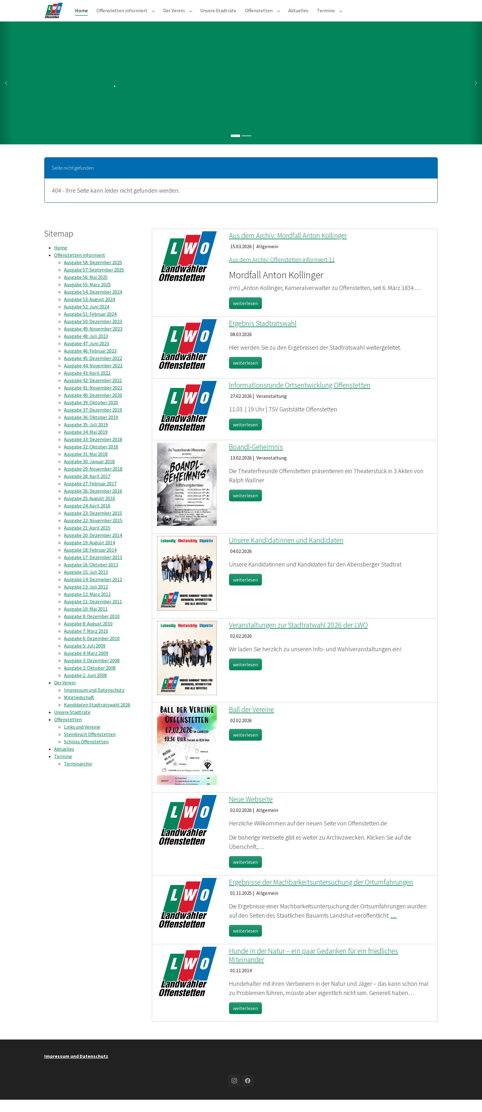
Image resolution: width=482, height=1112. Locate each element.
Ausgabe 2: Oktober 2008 (90, 680)
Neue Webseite (251, 811)
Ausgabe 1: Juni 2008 (85, 687)
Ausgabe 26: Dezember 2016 (93, 503)
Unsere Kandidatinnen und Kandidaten (286, 552)
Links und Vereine (82, 739)
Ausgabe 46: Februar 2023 (90, 363)
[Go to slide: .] (235, 148)
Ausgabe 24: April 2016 (87, 518)
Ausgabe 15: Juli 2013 (86, 584)
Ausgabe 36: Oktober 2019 (91, 429)
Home (60, 260)
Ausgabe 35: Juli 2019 (86, 437)
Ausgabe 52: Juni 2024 (86, 319)
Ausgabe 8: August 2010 (88, 636)
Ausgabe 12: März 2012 (87, 606)
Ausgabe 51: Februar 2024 (90, 326)
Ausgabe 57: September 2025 (94, 282)
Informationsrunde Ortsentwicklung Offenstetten (299, 397)
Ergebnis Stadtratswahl (262, 335)
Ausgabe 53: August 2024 (89, 311)
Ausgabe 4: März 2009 (86, 665)
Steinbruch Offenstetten (90, 746)
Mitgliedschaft (79, 710)
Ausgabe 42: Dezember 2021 (93, 393)
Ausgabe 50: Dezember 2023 (93, 334)
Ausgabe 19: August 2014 (89, 555)
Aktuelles (64, 761)
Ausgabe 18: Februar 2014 (90, 562)
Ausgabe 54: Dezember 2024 (93, 304)
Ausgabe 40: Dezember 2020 (93, 407)
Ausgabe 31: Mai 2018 (86, 466)
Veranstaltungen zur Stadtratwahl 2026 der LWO (298, 637)
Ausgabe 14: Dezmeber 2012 (93, 592)
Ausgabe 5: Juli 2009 (84, 658)
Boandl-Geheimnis (256, 459)
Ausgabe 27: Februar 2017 (90, 496)
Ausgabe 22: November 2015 (93, 533)
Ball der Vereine (251, 721)
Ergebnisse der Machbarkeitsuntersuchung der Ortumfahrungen (321, 894)
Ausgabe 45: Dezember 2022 (93, 370)
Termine (63, 768)
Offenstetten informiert (79, 267)
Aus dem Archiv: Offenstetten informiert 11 (282, 272)
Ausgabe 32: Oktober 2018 (91, 459)
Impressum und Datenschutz (94, 702)
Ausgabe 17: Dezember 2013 (93, 569)
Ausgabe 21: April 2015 (87, 540)
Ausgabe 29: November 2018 (93, 481)
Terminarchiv (78, 776)
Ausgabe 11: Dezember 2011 (93, 614)
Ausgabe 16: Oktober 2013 (91, 577)
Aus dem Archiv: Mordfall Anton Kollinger (288, 248)
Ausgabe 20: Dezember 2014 (93, 547)
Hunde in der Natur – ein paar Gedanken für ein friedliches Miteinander (313, 967)
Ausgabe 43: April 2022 (87, 385)
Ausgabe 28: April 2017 (87, 488)
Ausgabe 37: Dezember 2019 (93, 422)
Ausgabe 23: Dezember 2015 (93, 525)
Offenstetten (68, 732)
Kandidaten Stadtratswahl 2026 (97, 717)
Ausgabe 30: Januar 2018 (89, 474)
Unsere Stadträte (72, 724)
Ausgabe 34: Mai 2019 (86, 444)
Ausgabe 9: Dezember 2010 (92, 628)
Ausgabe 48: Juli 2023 (86, 348)
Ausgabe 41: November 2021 (93, 400)
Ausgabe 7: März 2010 (86, 643)
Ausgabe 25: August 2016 (89, 510)
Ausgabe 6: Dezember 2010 (92, 651)
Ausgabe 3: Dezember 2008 (92, 673)
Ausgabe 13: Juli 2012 (86, 599)
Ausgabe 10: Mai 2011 (86, 621)
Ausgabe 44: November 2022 (93, 378)
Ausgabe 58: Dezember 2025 (93, 275)
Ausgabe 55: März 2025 (87, 297)
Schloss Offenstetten (86, 754)
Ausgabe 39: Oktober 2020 (91, 415)
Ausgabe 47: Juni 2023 (86, 356)
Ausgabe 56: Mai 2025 (86, 289)
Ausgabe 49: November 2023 (93, 341)
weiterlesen (245, 315)
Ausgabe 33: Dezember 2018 (93, 451)
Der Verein (65, 695)
